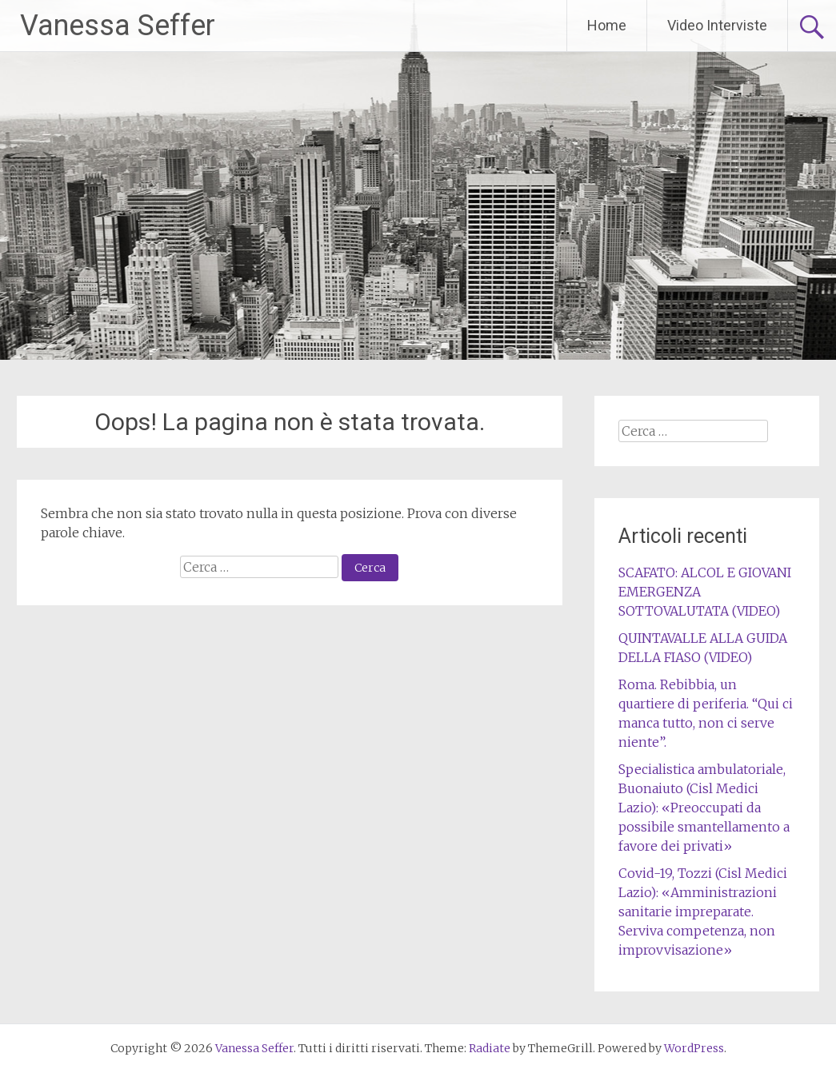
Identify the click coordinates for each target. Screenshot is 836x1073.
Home (606, 25)
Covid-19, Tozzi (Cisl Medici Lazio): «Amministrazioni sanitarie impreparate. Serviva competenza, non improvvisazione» (702, 911)
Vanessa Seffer (117, 25)
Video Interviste (717, 25)
